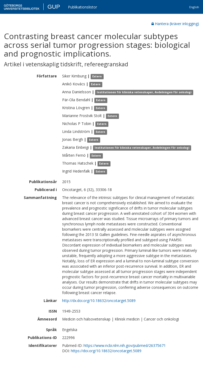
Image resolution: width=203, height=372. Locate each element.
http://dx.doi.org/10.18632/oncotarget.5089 (99, 300)
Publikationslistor (82, 7)
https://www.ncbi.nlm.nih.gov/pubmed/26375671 (125, 345)
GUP (53, 6)
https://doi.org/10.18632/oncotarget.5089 (106, 350)
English (194, 7)
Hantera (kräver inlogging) (175, 23)
